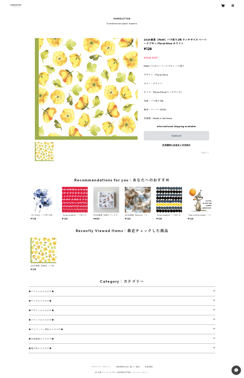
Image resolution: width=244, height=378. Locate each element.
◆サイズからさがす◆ (40, 301)
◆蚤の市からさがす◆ (40, 348)
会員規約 (149, 367)
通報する (205, 153)
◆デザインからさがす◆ (41, 310)
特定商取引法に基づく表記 (128, 367)
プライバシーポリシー (101, 367)
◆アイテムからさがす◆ (41, 291)
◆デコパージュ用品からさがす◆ (46, 329)
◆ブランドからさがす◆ (41, 319)
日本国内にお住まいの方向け (176, 145)
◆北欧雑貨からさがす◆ (41, 338)
